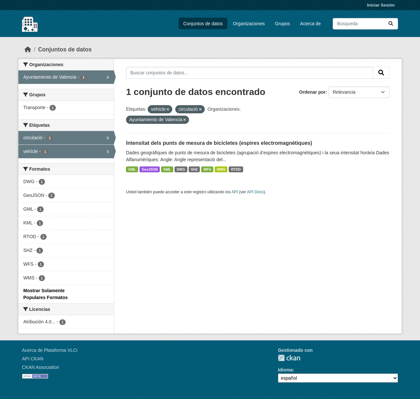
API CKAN (32, 358)
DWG (181, 169)
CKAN (289, 357)
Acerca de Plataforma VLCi (49, 350)
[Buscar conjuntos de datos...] (365, 23)
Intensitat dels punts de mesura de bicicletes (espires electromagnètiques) (219, 143)
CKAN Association (40, 367)
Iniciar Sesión (381, 5)
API (234, 192)
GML (132, 169)
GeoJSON (150, 169)
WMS (221, 169)
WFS (207, 169)
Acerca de (310, 23)
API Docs (255, 192)
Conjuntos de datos (203, 23)
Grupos (282, 23)
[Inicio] (28, 49)
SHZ (194, 169)
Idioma (285, 369)
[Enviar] (390, 23)
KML (167, 169)
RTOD (236, 169)
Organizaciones (249, 23)
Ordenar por (312, 92)
